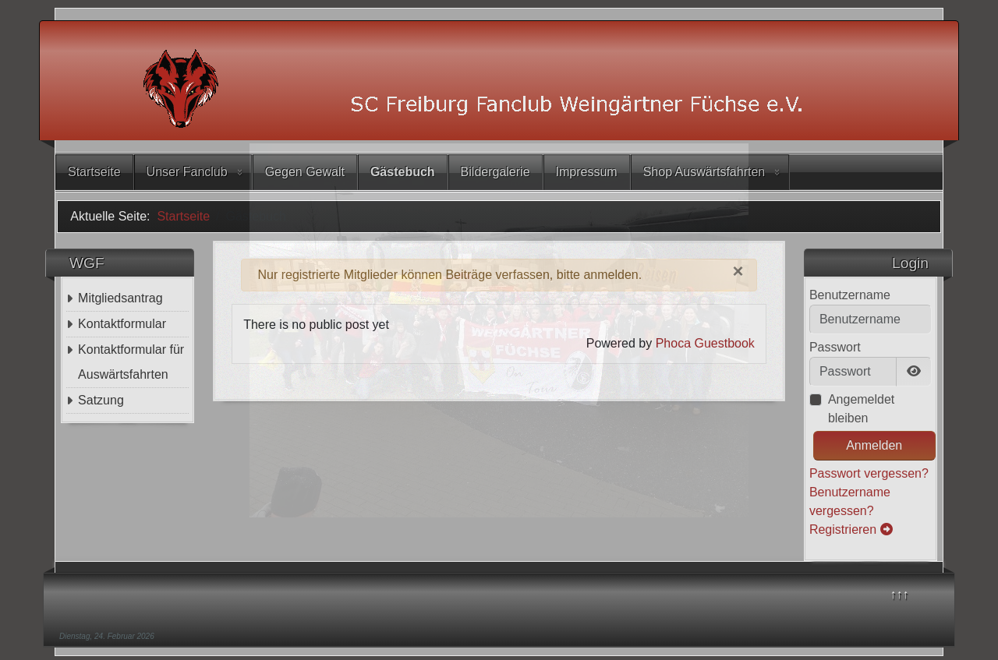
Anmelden (874, 445)
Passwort (835, 347)
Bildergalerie (495, 171)
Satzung (101, 400)
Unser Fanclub (187, 171)
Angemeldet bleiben (861, 409)
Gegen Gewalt (305, 171)
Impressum (587, 171)
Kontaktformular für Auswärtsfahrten (131, 362)
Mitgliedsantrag (120, 298)
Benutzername (849, 295)
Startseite (94, 171)
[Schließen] (738, 271)
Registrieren (851, 529)
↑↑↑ (899, 594)
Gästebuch (402, 171)
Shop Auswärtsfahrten (704, 171)
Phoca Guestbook (705, 343)
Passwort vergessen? (869, 473)
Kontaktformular (122, 323)
